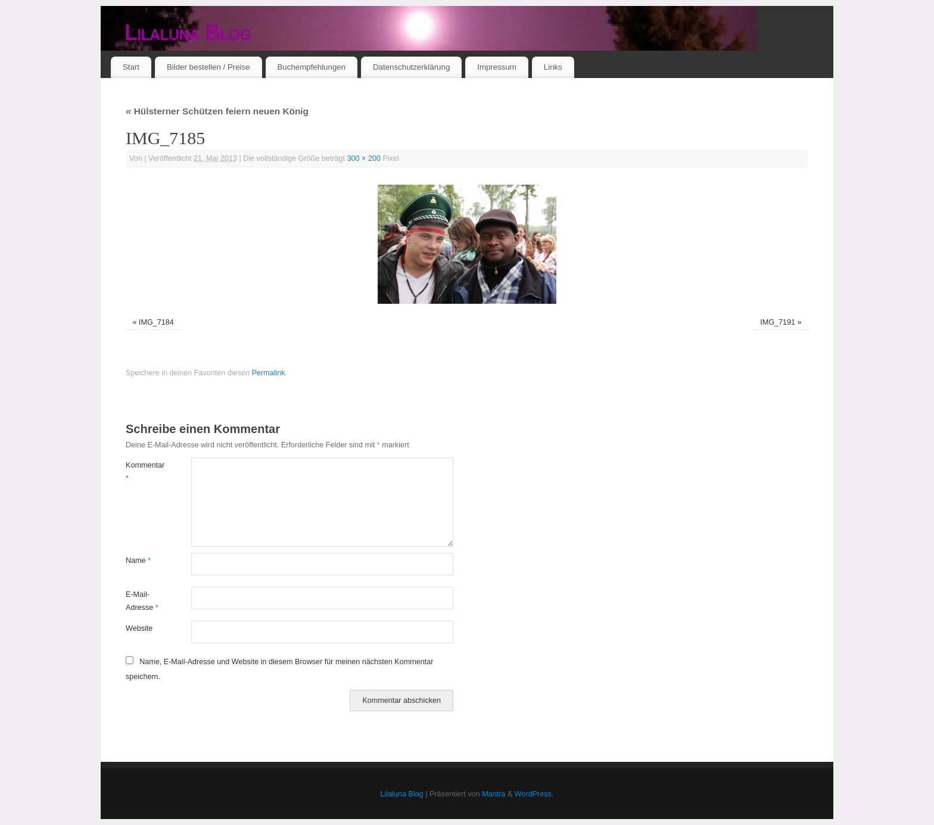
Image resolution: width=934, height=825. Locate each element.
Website (139, 628)
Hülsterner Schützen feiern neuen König (217, 111)
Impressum (496, 67)
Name (138, 560)
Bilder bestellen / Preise (208, 67)
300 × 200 (364, 158)
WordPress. (534, 794)
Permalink (268, 373)
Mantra (493, 794)
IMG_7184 (156, 322)
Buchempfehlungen (311, 67)
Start (131, 67)
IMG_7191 (777, 322)
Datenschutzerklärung (411, 67)
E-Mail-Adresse (142, 600)
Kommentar (142, 471)
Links (553, 67)
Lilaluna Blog (187, 32)
